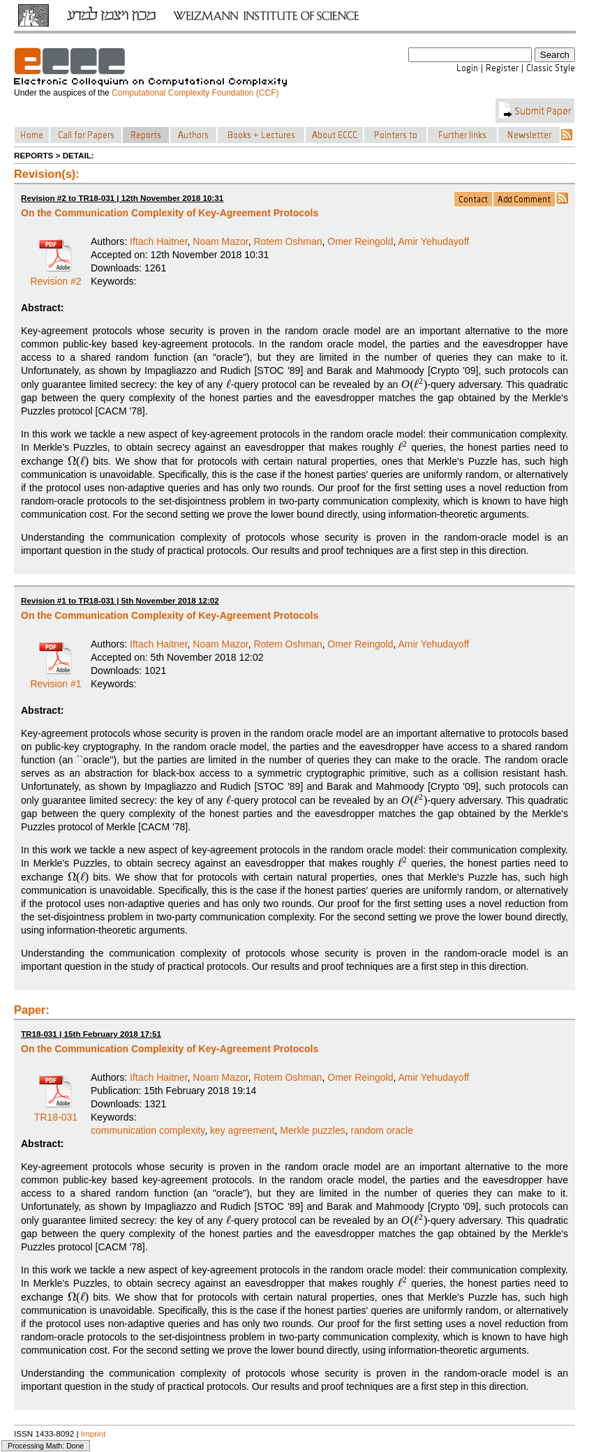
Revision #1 (55, 679)
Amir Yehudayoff (433, 241)
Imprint (93, 1433)
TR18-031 (55, 1112)
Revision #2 (55, 276)
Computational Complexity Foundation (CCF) (195, 93)
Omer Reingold (360, 241)
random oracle (381, 1130)
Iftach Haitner (159, 241)
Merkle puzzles (312, 1130)
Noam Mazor (220, 241)
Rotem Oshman (287, 241)
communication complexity (147, 1130)
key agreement (242, 1130)
